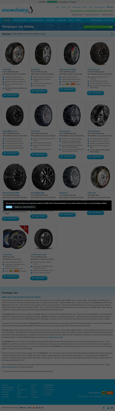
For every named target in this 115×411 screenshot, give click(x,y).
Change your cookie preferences (24, 207)
